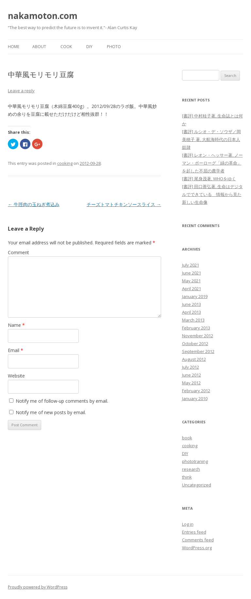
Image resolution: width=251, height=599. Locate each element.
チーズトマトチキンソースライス (124, 204)
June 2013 (191, 304)
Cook (66, 46)
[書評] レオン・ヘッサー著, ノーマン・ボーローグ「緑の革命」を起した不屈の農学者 (212, 163)
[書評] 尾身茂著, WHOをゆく (209, 179)
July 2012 (190, 367)
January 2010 (195, 398)
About (39, 46)
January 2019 (195, 296)
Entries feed (194, 532)
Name (16, 325)
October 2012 (195, 343)
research (191, 469)
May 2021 (191, 281)
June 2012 (191, 375)
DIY (89, 46)
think (187, 477)
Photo (114, 46)
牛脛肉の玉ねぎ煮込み (33, 204)
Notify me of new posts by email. (51, 412)
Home (13, 46)
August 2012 (194, 359)
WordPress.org (197, 548)
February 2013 (196, 328)
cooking (65, 163)
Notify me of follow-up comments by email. (62, 401)
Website (16, 376)
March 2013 (193, 320)
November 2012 (197, 336)
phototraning (195, 461)
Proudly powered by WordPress (37, 587)
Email (15, 350)
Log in (187, 524)
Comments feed (198, 540)
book (187, 438)
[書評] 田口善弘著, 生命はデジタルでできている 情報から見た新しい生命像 (212, 194)
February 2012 (196, 391)
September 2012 (198, 351)
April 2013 (191, 312)
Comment (18, 252)
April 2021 (191, 288)
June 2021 (191, 273)
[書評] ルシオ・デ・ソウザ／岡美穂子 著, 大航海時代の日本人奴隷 (211, 139)
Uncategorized (196, 485)
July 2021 (190, 265)
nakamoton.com (42, 16)
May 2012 (191, 383)
